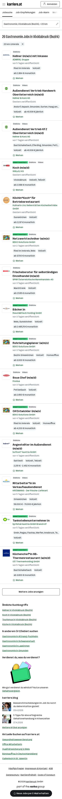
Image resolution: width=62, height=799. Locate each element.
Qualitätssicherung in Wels (16, 749)
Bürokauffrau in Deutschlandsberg (19, 753)
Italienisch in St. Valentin (14, 758)
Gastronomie (14, 36)
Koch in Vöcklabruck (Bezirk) (16, 615)
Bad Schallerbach (22, 145)
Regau (23, 532)
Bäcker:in (19, 309)
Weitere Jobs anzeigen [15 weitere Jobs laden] (31, 591)
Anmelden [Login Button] (50, 4)
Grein (16, 532)
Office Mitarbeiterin (12, 744)
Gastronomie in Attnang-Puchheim (20, 636)
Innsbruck (49, 532)
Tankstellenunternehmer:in (31, 520)
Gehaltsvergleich (11, 691)
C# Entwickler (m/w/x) (27, 411)
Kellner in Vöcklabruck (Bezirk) (17, 610)
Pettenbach (20, 389)
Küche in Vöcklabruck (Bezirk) (17, 624)
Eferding (36, 145)
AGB (51, 768)
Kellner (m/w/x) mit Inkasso (30, 56)
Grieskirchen (20, 499)
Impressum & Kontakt (36, 768)
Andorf (17, 106)
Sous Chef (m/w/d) (24, 377)
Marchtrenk (20, 288)
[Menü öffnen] (4, 4)
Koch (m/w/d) (21, 167)
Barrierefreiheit (28, 775)
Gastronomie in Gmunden (15, 650)
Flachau (31, 532)
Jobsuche (7, 12)
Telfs (57, 532)
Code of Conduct (46, 775)
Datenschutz (12, 775)
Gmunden (35, 106)
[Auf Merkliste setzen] (18, 78)
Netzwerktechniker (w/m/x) (31, 238)
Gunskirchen (20, 217)
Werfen (39, 532)
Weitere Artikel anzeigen (14, 727)
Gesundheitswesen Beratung (17, 739)
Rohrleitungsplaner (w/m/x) (31, 343)
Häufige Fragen (16, 768)
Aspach (25, 106)
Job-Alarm (44, 12)
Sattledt (18, 460)
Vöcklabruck (20, 180)
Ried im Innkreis (22, 68)
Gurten (44, 106)
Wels (33, 250)
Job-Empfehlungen (25, 12)
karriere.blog (10, 697)
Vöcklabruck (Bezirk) (46, 36)
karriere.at (33, 734)
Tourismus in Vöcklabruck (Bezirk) (19, 619)
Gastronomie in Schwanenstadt (18, 641)
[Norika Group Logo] (31, 787)
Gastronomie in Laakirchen (16, 646)
